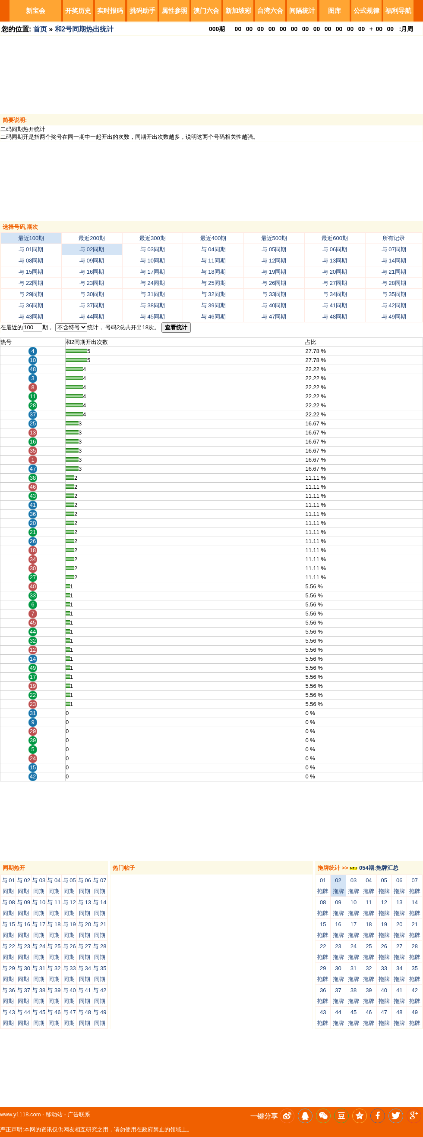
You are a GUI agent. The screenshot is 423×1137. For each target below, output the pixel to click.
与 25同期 (213, 283)
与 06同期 (334, 249)
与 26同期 (274, 283)
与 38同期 (152, 305)
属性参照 (174, 10)
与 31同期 (152, 294)
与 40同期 (274, 305)
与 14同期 (394, 260)
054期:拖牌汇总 (374, 868)
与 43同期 (31, 316)
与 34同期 (334, 294)
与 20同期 (334, 272)
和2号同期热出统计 (84, 29)
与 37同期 (91, 305)
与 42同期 (394, 305)
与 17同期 (152, 272)
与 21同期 (394, 272)
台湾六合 (270, 10)
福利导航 (398, 10)
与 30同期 (91, 294)
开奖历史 (78, 10)
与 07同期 (394, 249)
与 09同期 (91, 260)
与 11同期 (213, 260)
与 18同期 (213, 272)
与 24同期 (152, 283)
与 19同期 (274, 272)
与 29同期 (31, 294)
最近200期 (92, 238)
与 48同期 (334, 316)
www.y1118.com (20, 1114)
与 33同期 (274, 294)
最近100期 (31, 238)
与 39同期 (213, 305)
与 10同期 (152, 260)
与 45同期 (152, 316)
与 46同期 (213, 316)
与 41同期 (334, 305)
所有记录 (393, 238)
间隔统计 (302, 10)
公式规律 (366, 10)
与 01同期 (31, 249)
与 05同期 (274, 249)
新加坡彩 (238, 10)
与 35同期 (394, 294)
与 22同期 (31, 283)
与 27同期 (334, 283)
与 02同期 (91, 249)
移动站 (54, 1114)
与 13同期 (334, 260)
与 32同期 (213, 294)
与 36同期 (31, 305)
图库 (334, 10)
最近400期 (213, 238)
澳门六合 (206, 10)
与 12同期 (274, 260)
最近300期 (152, 238)
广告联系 (79, 1114)
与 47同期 (274, 316)
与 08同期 (31, 260)
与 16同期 (91, 272)
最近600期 (335, 238)
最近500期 (274, 238)
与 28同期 (394, 283)
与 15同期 (31, 272)
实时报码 (110, 10)
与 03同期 (152, 249)
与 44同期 (91, 316)
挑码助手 (142, 10)
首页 (40, 29)
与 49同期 (394, 316)
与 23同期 (91, 283)
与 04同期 (213, 249)
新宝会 (35, 10)
